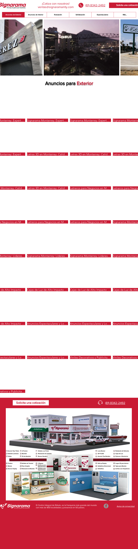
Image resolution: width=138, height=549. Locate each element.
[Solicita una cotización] (31, 402)
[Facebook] (106, 506)
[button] (47, 106)
